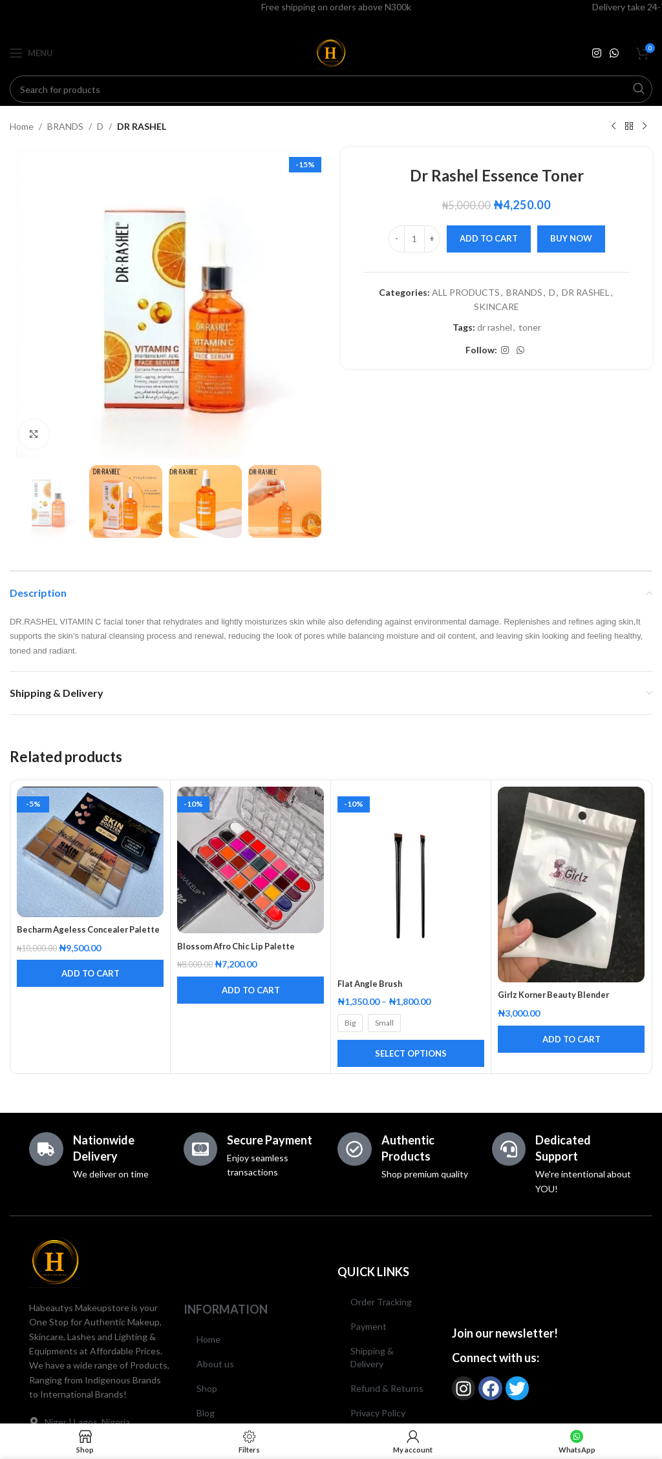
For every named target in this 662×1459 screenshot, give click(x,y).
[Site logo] (331, 52)
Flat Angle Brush (372, 983)
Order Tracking (381, 1301)
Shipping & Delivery (372, 1357)
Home (22, 126)
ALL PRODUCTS (466, 292)
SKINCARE (496, 306)
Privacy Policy (377, 1412)
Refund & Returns (386, 1388)
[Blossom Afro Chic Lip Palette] (250, 860)
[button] (90, 986)
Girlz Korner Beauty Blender (558, 994)
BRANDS (65, 126)
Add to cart (489, 238)
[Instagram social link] (596, 53)
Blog (206, 1412)
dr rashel (494, 327)
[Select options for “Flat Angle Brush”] (410, 1053)
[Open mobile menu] (31, 53)
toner (529, 327)
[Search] (331, 89)
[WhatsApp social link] (614, 53)
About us (215, 1363)
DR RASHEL (141, 126)
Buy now (571, 238)
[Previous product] (613, 126)
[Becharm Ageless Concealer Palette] (90, 851)
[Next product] (644, 126)
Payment (368, 1326)
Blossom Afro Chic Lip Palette (241, 945)
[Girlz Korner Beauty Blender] (571, 884)
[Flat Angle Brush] (410, 879)
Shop (207, 1388)
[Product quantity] (414, 239)
